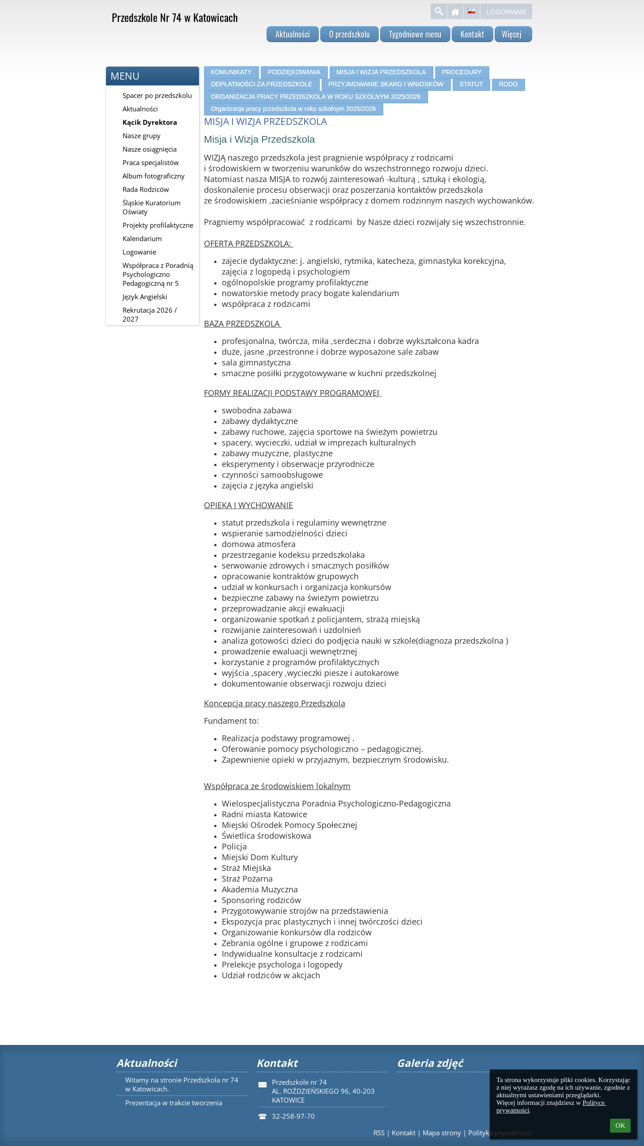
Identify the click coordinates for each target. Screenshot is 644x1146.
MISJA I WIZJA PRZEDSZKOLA (381, 72)
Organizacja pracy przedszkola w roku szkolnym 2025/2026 (293, 108)
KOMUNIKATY (231, 72)
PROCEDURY (462, 72)
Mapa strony (442, 1132)
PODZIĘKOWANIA (294, 72)
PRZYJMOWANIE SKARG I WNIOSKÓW (386, 84)
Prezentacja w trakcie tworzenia (173, 1102)
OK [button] (620, 1125)
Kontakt (403, 1132)
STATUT (471, 84)
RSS (379, 1132)
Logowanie (506, 11)
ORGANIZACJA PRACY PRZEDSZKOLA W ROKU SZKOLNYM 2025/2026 (315, 96)
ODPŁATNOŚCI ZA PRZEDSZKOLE (261, 84)
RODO (508, 84)
